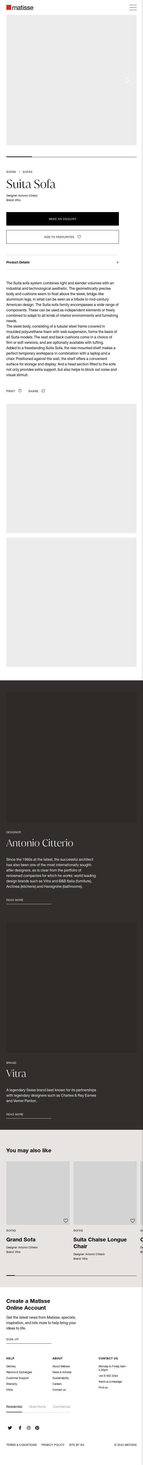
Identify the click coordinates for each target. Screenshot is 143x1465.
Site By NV (76, 1445)
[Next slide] (127, 80)
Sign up (12, 1339)
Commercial (61, 1407)
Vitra (17, 200)
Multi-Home (37, 1407)
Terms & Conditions (21, 1445)
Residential (14, 1407)
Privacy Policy (53, 1445)
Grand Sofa (21, 1240)
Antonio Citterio (28, 196)
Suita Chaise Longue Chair (100, 1244)
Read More (14, 900)
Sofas (11, 172)
